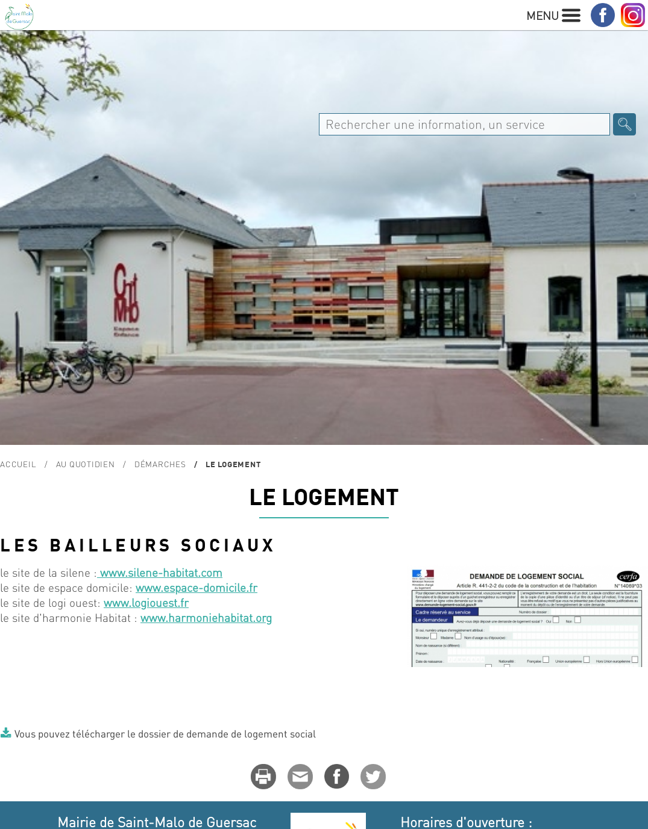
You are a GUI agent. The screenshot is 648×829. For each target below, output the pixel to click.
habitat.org (245, 617)
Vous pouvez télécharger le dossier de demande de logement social (165, 733)
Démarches (160, 464)
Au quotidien (85, 464)
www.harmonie (179, 617)
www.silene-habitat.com (159, 572)
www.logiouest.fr (146, 602)
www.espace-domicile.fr (196, 587)
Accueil (18, 464)
